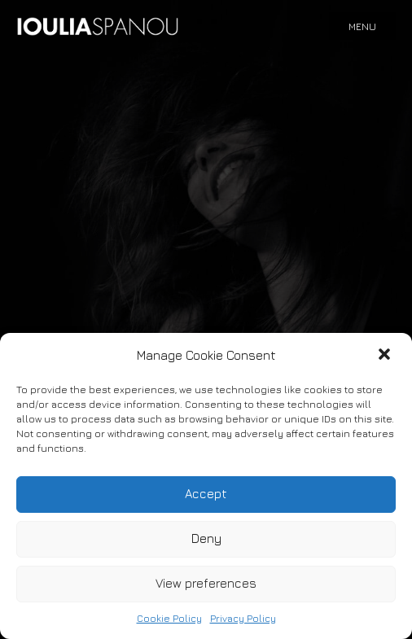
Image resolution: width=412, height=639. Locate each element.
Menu (362, 26)
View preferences (206, 583)
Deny (206, 538)
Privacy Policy (243, 618)
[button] (386, 355)
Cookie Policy (169, 618)
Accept (206, 494)
